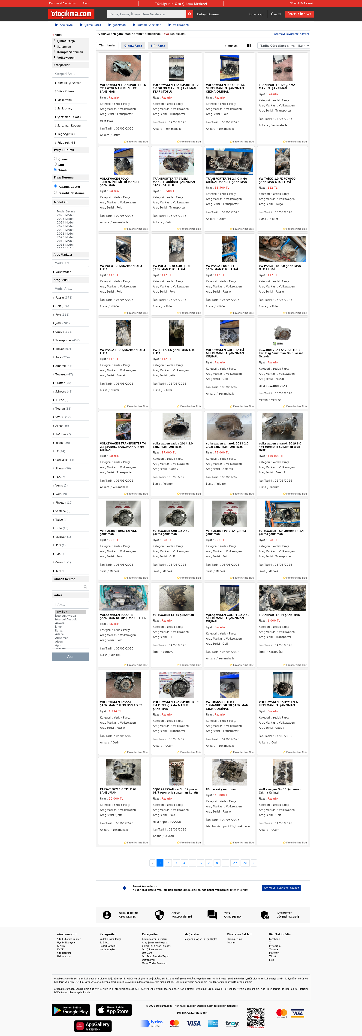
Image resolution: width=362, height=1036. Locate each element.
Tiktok (272, 956)
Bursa (70, 630)
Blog (85, 3)
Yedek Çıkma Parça (110, 939)
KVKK (60, 949)
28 (245, 863)
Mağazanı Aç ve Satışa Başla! (200, 939)
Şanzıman (117, 25)
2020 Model (70, 237)
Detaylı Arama (208, 14)
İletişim (231, 942)
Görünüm (231, 46)
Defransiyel (148, 959)
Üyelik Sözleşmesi (67, 942)
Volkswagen (179, 25)
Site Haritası (64, 952)
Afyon (70, 641)
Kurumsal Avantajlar (62, 3)
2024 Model (70, 222)
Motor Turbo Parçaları (154, 963)
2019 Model (70, 241)
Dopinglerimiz (235, 939)
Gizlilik (61, 946)
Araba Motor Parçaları (154, 939)
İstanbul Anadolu (70, 619)
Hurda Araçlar (107, 949)
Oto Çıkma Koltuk (152, 949)
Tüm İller (70, 612)
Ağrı (70, 645)
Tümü (62, 170)
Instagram (275, 946)
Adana (70, 634)
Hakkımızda (64, 956)
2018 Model (70, 245)
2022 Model (70, 230)
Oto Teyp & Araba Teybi (155, 956)
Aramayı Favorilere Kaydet (291, 34)
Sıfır (61, 164)
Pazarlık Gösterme (71, 193)
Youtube (273, 949)
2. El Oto (104, 942)
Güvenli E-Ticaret (301, 3)
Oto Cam (147, 952)
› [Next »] (253, 863)
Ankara (70, 623)
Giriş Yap (256, 14)
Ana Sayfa (64, 25)
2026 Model (70, 215)
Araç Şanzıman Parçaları (155, 942)
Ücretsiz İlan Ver (299, 14)
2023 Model (70, 226)
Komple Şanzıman (147, 25)
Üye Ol (276, 14)
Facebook (274, 939)
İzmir (70, 627)
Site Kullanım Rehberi (69, 939)
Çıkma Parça (90, 25)
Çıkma (63, 159)
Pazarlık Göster (69, 186)
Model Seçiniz (70, 211)
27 (235, 863)
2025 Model (70, 219)
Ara (70, 657)
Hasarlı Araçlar (108, 946)
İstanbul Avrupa (70, 616)
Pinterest (274, 952)
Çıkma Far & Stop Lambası (156, 946)
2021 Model (70, 234)
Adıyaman (70, 638)
